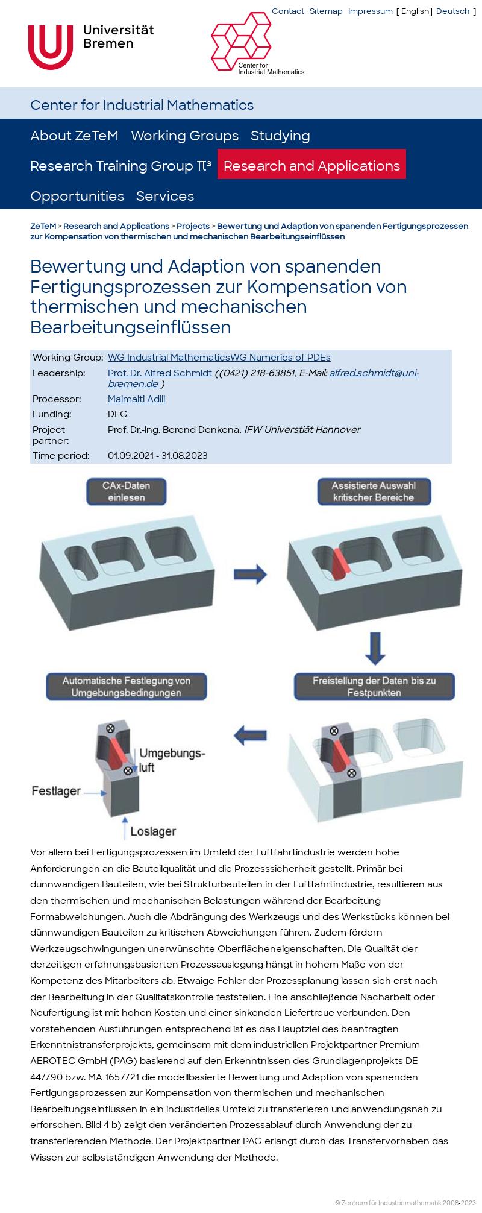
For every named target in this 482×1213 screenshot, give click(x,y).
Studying (280, 136)
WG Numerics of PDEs (280, 357)
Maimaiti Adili (136, 399)
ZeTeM (43, 226)
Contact (288, 11)
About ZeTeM (74, 136)
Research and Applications (312, 166)
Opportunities (77, 196)
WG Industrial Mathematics (169, 357)
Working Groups (185, 136)
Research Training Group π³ (120, 166)
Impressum (370, 11)
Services (165, 196)
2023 (468, 1203)
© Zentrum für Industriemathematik (388, 1203)
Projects (193, 226)
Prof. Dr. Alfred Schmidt (160, 373)
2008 (451, 1203)
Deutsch (452, 11)
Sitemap (326, 11)
